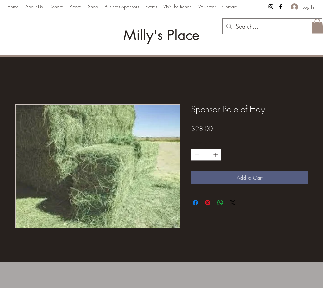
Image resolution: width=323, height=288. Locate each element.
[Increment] (216, 154)
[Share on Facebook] (195, 203)
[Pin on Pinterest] (208, 203)
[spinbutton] (206, 154)
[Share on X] (233, 203)
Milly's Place (161, 35)
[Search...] (272, 26)
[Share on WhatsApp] (220, 203)
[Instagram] (271, 6)
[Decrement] (196, 154)
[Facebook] (280, 6)
